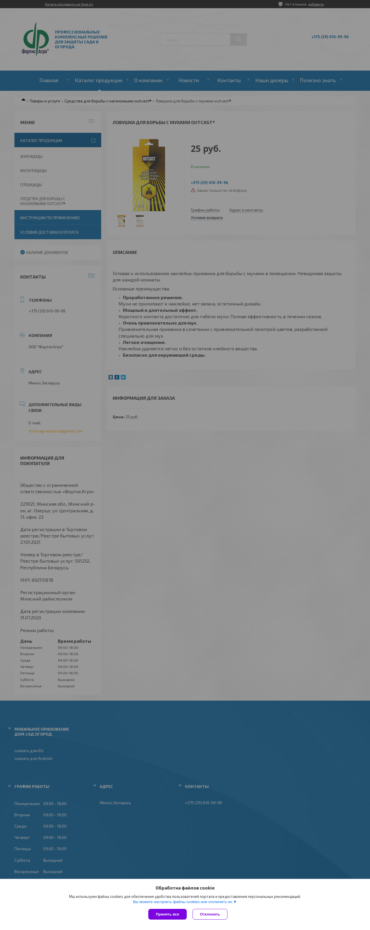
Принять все (167, 914)
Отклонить (210, 914)
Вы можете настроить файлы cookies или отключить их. (183, 902)
